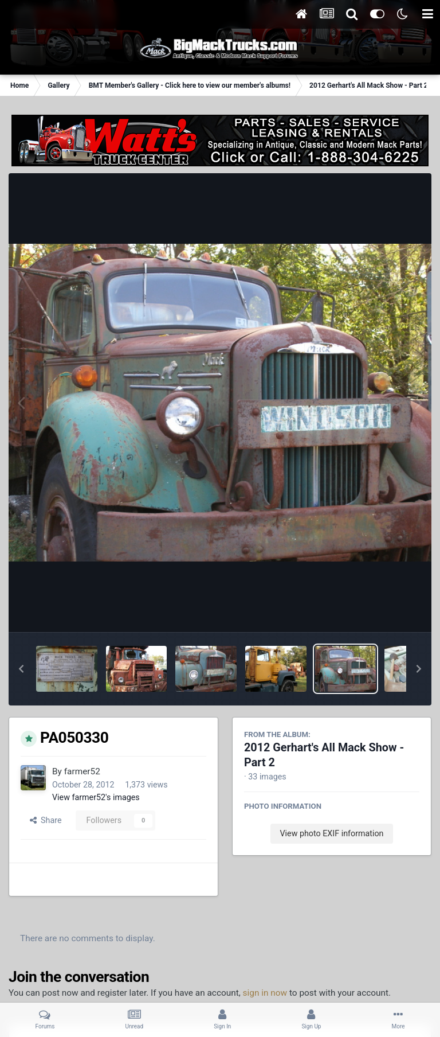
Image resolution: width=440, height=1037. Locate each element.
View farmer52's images (96, 797)
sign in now (265, 993)
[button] (21, 668)
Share (46, 820)
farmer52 (82, 771)
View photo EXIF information (331, 833)
